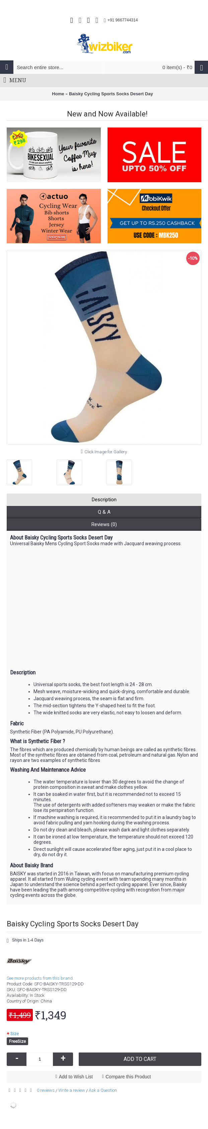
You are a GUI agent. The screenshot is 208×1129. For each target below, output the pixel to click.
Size (14, 1033)
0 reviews (46, 1090)
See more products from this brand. (40, 978)
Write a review (71, 1090)
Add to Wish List (76, 1076)
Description (104, 500)
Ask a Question (103, 1090)
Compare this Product (128, 1076)
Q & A (104, 512)
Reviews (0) (104, 524)
